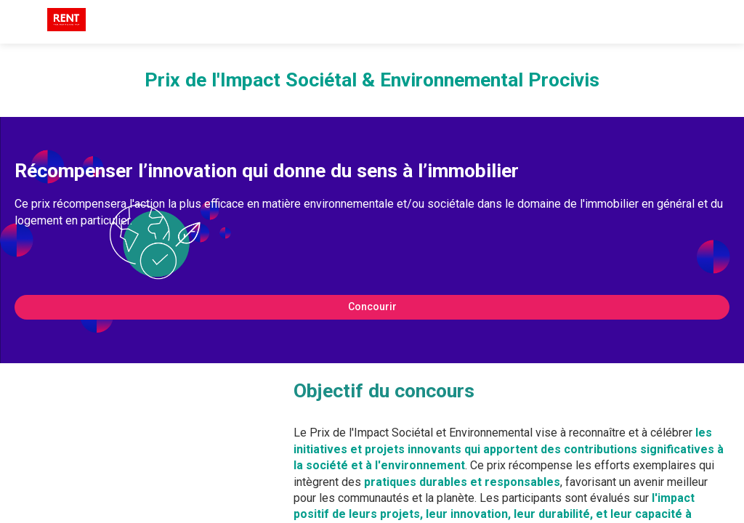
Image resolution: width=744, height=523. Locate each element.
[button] (22, 22)
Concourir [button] (372, 306)
